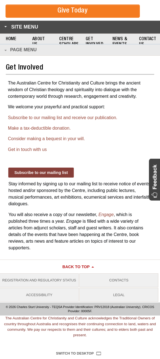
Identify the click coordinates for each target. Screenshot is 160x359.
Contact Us (147, 42)
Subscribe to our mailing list (41, 172)
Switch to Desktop (75, 353)
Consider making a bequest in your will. (46, 138)
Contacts (118, 280)
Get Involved (94, 42)
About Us (38, 42)
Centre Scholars (69, 42)
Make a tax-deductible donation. (39, 128)
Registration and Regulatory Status (39, 280)
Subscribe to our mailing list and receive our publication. (62, 117)
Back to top (76, 267)
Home (11, 39)
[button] (154, 180)
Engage (106, 214)
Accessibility (39, 295)
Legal (118, 295)
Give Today (72, 10)
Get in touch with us (27, 149)
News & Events (119, 42)
